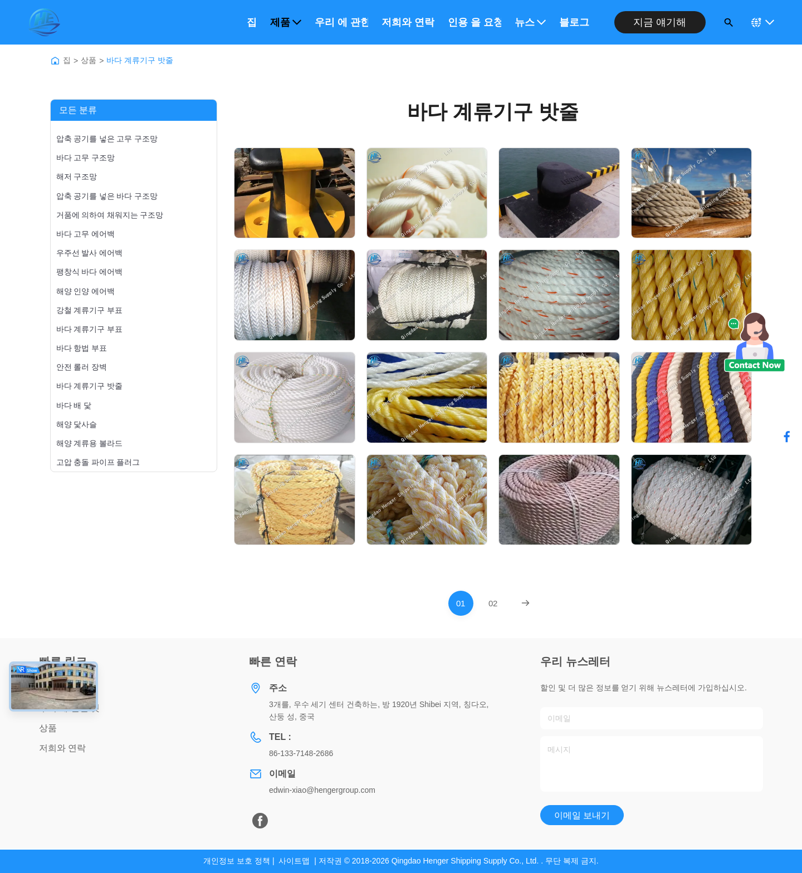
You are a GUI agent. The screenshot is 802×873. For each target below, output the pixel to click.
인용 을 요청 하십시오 (474, 22)
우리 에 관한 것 (341, 22)
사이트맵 (294, 860)
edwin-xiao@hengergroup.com (322, 790)
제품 (285, 22)
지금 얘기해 (659, 22)
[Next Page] (525, 603)
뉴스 (530, 22)
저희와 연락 (408, 22)
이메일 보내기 (582, 815)
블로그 (574, 22)
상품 (88, 60)
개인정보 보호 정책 (236, 860)
